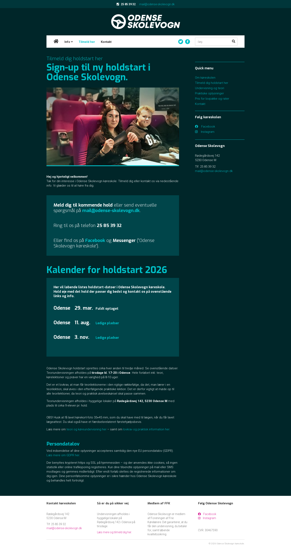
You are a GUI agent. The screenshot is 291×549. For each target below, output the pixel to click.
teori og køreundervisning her (86, 429)
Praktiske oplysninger (209, 93)
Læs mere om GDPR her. (63, 455)
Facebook (205, 126)
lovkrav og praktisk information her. (146, 429)
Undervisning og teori (209, 88)
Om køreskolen (205, 77)
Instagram (204, 132)
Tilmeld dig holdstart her (211, 83)
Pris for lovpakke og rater (212, 98)
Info (68, 42)
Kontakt (106, 42)
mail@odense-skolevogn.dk (157, 4)
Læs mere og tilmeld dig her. (114, 532)
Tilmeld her (87, 42)
